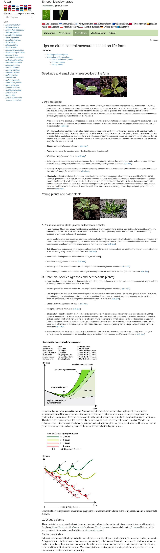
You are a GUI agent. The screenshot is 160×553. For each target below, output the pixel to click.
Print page (154, 40)
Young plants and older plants (58, 57)
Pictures (112, 33)
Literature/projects (98, 33)
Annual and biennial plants (62, 60)
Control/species (65, 33)
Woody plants (57, 65)
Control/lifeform (81, 33)
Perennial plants (58, 62)
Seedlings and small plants (57, 55)
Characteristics (50, 33)
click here (64, 126)
